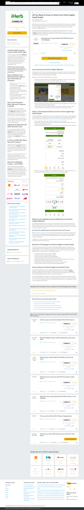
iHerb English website (37, 279)
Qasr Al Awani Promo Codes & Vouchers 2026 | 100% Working (50, 499)
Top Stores (10, 181)
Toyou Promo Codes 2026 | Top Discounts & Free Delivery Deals (50, 487)
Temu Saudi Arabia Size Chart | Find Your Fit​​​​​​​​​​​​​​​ (17, 226)
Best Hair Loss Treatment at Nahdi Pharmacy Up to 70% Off (16, 242)
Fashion (51, 2)
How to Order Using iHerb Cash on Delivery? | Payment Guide (47, 301)
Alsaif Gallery (73, 463)
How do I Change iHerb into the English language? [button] (54, 290)
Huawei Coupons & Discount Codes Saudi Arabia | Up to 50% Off (51, 490)
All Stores (34, 2)
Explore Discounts (70, 439)
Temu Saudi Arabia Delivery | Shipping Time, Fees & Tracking (17, 232)
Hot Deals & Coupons (42, 2)
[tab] (54, 290)
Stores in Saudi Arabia (28, 485)
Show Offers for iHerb (54, 58)
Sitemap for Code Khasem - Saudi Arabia (30, 493)
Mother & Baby (58, 2)
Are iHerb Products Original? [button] (54, 293)
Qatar (6, 494)
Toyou (48, 463)
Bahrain (7, 490)
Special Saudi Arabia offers (29, 486)
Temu (36, 461)
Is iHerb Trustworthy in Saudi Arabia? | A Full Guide (44, 303)
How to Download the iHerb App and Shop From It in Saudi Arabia (48, 307)
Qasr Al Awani (73, 473)
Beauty (64, 2)
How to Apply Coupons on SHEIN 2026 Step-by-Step (17, 220)
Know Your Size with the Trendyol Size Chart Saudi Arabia (17, 207)
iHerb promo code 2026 (67, 32)
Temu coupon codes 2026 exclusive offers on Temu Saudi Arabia (51, 485)
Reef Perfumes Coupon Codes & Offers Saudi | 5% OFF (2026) (50, 495)
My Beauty (36, 473)
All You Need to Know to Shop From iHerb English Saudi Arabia (47, 305)
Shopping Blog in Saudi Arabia (28, 489)
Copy (73, 44)
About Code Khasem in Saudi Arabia (29, 496)
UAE (6, 486)
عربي (71, 6)
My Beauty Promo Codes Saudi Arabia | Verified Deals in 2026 (50, 494)
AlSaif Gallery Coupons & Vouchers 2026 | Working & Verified (50, 492)
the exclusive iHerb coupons (18, 83)
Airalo (60, 475)
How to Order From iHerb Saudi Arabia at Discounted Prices (46, 309)
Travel (76, 2)
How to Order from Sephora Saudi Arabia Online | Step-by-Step (17, 210)
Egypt (6, 496)
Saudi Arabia (8, 485)
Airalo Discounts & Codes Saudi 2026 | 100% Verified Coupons (50, 497)
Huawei (60, 463)
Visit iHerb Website (66, 50)
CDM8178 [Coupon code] (64, 44)
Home (28, 2)
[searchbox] (30, 6)
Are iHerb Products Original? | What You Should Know (17, 236)
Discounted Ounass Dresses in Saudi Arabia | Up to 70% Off (17, 223)
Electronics (70, 2)
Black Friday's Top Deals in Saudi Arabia (29, 499)
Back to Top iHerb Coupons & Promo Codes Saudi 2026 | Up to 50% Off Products (54, 65)
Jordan (6, 498)
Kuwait (6, 488)
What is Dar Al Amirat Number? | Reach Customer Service (17, 239)
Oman (6, 492)
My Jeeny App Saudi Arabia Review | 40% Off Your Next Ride (18, 216)
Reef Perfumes (48, 473)
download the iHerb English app (55, 118)
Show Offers (17, 33)
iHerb (50, 12)
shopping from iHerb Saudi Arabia (42, 232)
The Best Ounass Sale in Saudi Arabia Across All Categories (17, 213)
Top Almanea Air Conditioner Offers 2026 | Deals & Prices (18, 229)
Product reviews (43, 12)
